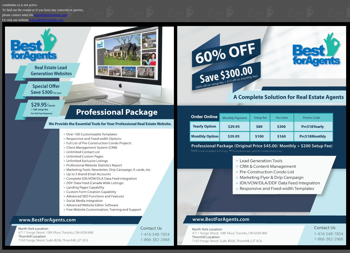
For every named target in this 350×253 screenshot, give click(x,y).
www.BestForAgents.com (46, 20)
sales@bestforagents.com (51, 15)
